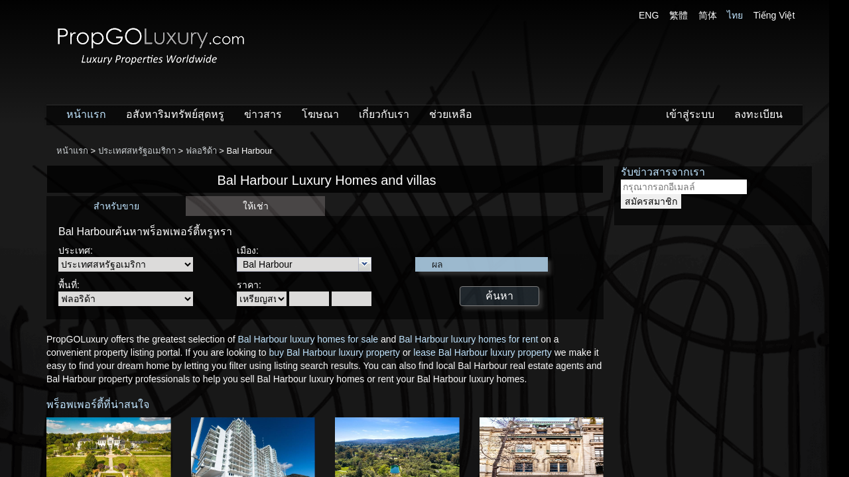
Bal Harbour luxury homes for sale (307, 339)
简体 (707, 15)
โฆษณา (320, 114)
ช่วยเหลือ (450, 114)
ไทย (735, 15)
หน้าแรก (86, 114)
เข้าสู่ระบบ (690, 114)
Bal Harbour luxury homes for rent (468, 339)
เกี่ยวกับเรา (384, 114)
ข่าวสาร (263, 114)
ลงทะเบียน (758, 114)
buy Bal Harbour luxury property (334, 352)
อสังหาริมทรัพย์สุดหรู (175, 114)
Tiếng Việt (774, 15)
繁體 (678, 15)
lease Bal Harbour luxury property (482, 352)
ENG (649, 15)
